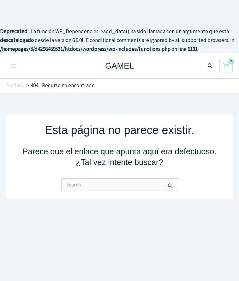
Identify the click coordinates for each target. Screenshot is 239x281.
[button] (210, 66)
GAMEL (119, 65)
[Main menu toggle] (13, 66)
